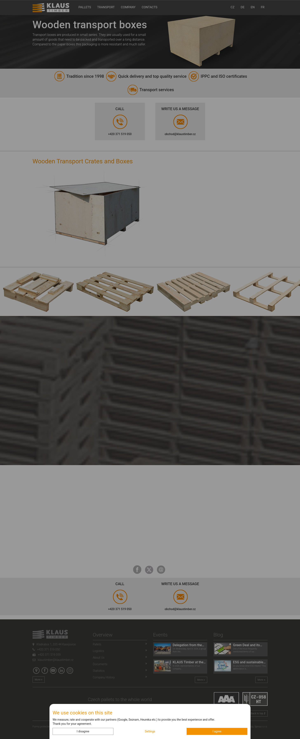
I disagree (83, 731)
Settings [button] (150, 731)
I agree (217, 731)
